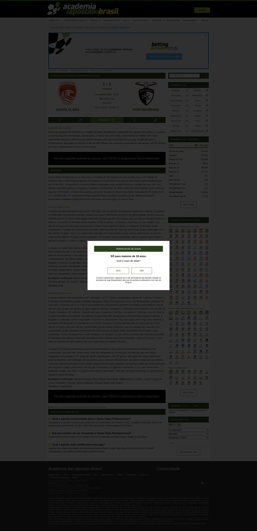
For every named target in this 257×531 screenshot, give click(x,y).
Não (118, 270)
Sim (142, 270)
